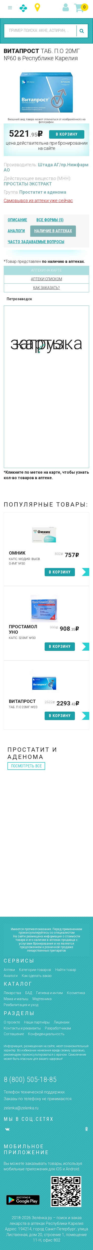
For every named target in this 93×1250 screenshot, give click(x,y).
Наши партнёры (37, 1022)
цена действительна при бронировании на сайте (47, 145)
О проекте (12, 1022)
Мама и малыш (16, 999)
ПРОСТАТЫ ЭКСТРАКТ (28, 183)
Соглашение (14, 1034)
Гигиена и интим (49, 993)
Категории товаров (35, 970)
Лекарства (12, 993)
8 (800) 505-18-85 (30, 1079)
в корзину (67, 134)
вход (66, 8)
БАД (28, 993)
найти (82, 31)
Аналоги (11, 976)
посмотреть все (26, 766)
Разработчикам (58, 1028)
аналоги (16, 230)
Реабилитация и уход (21, 1005)
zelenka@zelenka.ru (21, 1108)
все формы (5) (49, 220)
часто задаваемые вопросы (36, 241)
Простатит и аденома (42, 192)
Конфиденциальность (46, 1034)
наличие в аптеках (53, 230)
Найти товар (65, 970)
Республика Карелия (38, 7)
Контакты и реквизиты (22, 1028)
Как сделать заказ (37, 976)
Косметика (76, 993)
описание (17, 220)
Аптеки (9, 970)
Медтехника (42, 999)
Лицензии (61, 1022)
